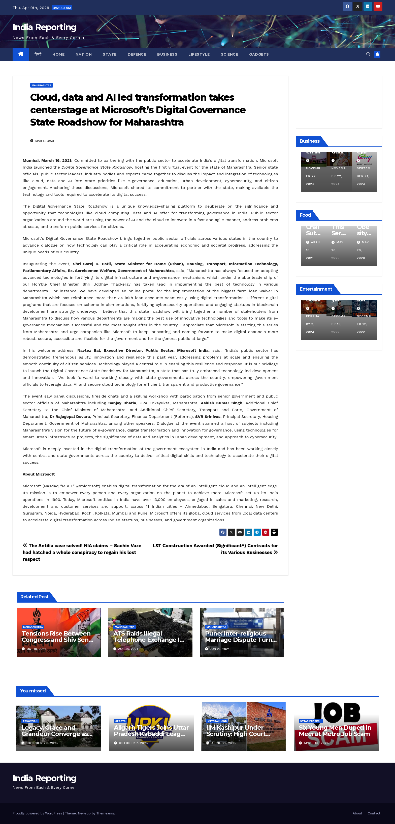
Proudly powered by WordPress (38, 813)
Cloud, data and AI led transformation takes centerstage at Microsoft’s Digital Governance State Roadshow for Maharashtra (138, 109)
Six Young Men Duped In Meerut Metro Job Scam (335, 730)
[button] (368, 54)
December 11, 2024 (313, 176)
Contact (374, 813)
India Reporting (45, 27)
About (357, 813)
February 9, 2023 (337, 324)
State (110, 54)
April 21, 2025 (224, 743)
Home (58, 54)
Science (229, 54)
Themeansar (106, 813)
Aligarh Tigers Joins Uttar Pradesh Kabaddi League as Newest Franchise (151, 734)
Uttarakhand (217, 721)
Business (167, 54)
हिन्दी (38, 54)
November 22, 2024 (338, 176)
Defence (137, 54)
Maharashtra (41, 85)
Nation (84, 54)
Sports (120, 721)
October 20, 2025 (42, 743)
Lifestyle (199, 54)
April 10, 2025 (316, 743)
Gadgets (259, 54)
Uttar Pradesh (310, 721)
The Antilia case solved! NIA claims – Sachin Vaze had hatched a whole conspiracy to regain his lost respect (82, 552)
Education (30, 721)
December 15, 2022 (363, 324)
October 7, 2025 (133, 743)
